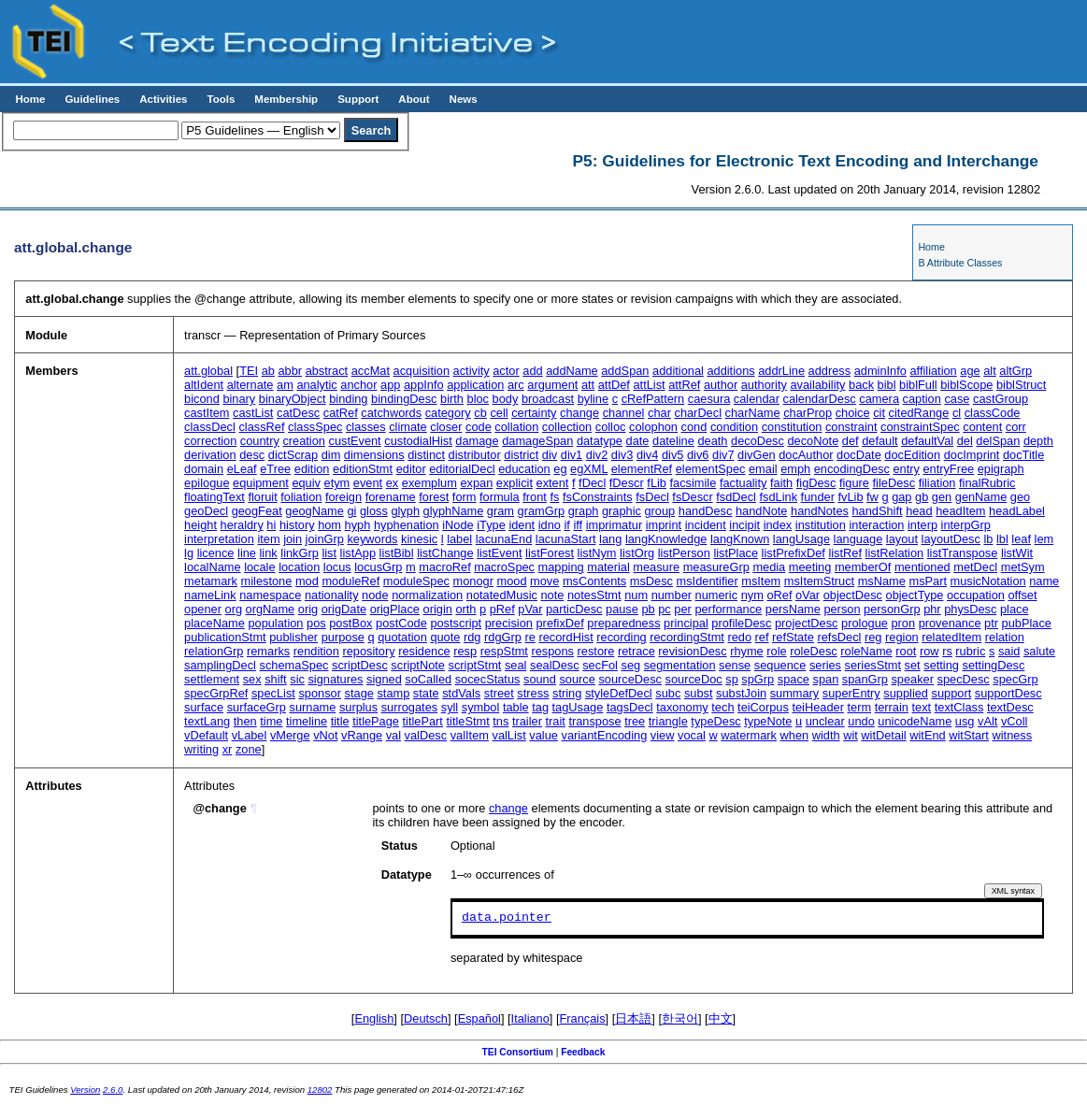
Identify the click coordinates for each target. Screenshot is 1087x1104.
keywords (372, 539)
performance (728, 609)
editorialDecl (461, 469)
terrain (891, 707)
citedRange (919, 413)
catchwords (391, 413)
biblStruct (1021, 385)
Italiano (530, 1018)
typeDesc (715, 721)
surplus (358, 707)
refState (793, 637)
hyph (358, 525)
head (919, 511)
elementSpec (711, 469)
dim (331, 455)
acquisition (421, 371)
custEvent (354, 441)
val (393, 735)
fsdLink (779, 497)
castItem (206, 413)
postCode (401, 623)
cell (499, 413)
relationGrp (213, 651)
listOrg (637, 553)
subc (667, 693)
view (663, 735)
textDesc (1010, 707)
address (829, 371)
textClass (959, 707)
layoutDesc (951, 539)
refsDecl (839, 637)
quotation (402, 637)
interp (922, 525)
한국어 (680, 1018)
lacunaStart (566, 539)
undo (861, 721)
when (794, 735)
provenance (950, 623)
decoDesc (757, 441)
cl (956, 413)
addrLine (781, 371)
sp (731, 679)
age (970, 371)
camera (879, 399)
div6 (697, 455)
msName (882, 581)
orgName (270, 609)
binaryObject (292, 399)
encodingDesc (852, 469)
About (413, 99)
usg (965, 721)
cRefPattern (653, 399)
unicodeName (914, 721)
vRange (361, 735)
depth (1038, 441)
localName (212, 567)
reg (873, 637)
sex (252, 679)
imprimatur (614, 525)
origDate (344, 609)
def (850, 441)
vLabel (249, 735)
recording (621, 637)
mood (511, 581)
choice (853, 413)
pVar (530, 609)
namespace (270, 595)
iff (577, 525)
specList (273, 693)
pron (903, 623)
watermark (749, 735)
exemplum (429, 483)
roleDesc (813, 651)
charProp (807, 413)
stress (533, 693)
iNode (457, 525)
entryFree (948, 469)
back (861, 385)
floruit (262, 497)
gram (500, 511)
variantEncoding (605, 735)
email (763, 469)
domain (203, 469)
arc (516, 385)
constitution (792, 427)
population (275, 623)
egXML (589, 469)
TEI (248, 371)
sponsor (319, 693)
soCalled (428, 679)
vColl (1014, 721)
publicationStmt (225, 637)
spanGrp (865, 679)
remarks (268, 651)
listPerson (684, 553)
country (259, 441)
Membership (286, 99)
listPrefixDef (793, 553)
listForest (549, 553)
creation (303, 441)
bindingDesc (403, 399)
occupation (976, 595)
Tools (221, 99)
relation (1004, 637)
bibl (887, 385)
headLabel (1017, 511)
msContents (594, 581)
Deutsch (426, 1018)
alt (989, 371)
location (299, 567)
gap (901, 497)
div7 (723, 455)
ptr (991, 623)
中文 (720, 1018)
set (913, 665)
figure (854, 483)
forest (434, 497)
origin (437, 609)
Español (479, 1018)
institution (820, 525)
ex (392, 483)
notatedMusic (501, 595)
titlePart (423, 721)
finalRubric (987, 483)
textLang (207, 721)
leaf (1021, 539)
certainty (533, 413)
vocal (692, 735)
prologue (864, 623)
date (638, 441)
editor (411, 469)
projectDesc (806, 623)
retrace (636, 651)
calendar (756, 399)
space (793, 679)
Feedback (583, 1052)
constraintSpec (920, 427)
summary (795, 693)
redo (739, 637)
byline (593, 399)
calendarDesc (819, 399)
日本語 (633, 1018)
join (292, 539)
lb (988, 539)
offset (1022, 595)
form (464, 497)
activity (471, 371)
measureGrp (716, 567)
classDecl (210, 427)
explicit (514, 483)
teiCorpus (763, 707)
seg (630, 665)
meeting (810, 567)
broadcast (548, 399)
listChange (445, 553)
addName (572, 371)
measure (656, 567)
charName (752, 413)
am (285, 385)
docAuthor (806, 455)
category (448, 413)
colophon (653, 427)
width (826, 735)
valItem (470, 735)
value (543, 735)
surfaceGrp (256, 707)
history (297, 525)
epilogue (206, 483)
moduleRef (350, 581)
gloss (374, 511)
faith (781, 483)
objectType (915, 595)
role (776, 651)
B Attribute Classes (960, 262)
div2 (597, 455)
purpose (343, 637)
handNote (762, 511)
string (566, 693)
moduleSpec (416, 581)
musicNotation (988, 581)
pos (316, 623)
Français (583, 1018)
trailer (527, 721)
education (524, 469)
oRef (779, 595)
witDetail (883, 735)
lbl (1002, 539)
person (841, 609)
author (720, 385)
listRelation (894, 553)
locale (259, 567)
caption (922, 399)
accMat (370, 371)
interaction (876, 525)
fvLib (850, 497)
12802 (320, 1089)
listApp (358, 553)
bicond (202, 399)
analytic (316, 385)
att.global (208, 371)
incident (705, 525)
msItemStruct (819, 581)
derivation (210, 455)
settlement (211, 679)
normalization (427, 595)
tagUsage (578, 707)
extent (552, 483)
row (929, 651)
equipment (261, 483)
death (712, 441)
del (965, 441)
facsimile (693, 483)
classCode (993, 413)
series (825, 665)
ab (268, 371)
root (905, 651)
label (459, 539)
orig (308, 609)
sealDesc (554, 665)
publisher (293, 637)
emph (795, 469)
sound (539, 679)
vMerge (290, 735)
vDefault (206, 735)
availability (817, 385)
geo (1020, 497)
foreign (343, 497)
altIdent (203, 385)
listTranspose (962, 553)
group (659, 511)
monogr (473, 581)
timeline (306, 721)
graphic (621, 511)
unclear (825, 721)
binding (348, 399)
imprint (663, 525)
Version (85, 1089)
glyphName (453, 511)
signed (384, 679)
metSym (1023, 567)
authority (764, 385)
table (516, 707)
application (475, 385)
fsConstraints (598, 497)
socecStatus (488, 679)
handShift (877, 511)
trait (555, 721)
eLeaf (242, 469)
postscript (455, 623)
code (478, 427)
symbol (481, 707)
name (1044, 581)
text (922, 707)
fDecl (592, 483)
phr (932, 609)
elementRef (641, 469)
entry (906, 469)
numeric (716, 595)
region (902, 637)
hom (329, 525)
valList (509, 735)
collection (567, 427)
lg (188, 553)
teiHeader (818, 707)
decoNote (812, 441)
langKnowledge (666, 539)
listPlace (735, 553)
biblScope (966, 385)
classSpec (315, 427)
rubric (970, 651)
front (534, 497)
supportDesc (1008, 693)
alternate (250, 385)
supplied (905, 693)
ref (762, 637)
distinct (426, 455)
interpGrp (966, 525)
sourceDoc (693, 679)
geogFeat (257, 511)
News (464, 99)
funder (818, 497)
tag (540, 707)
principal (686, 623)
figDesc (816, 483)
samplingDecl (220, 665)
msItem (760, 581)
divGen (756, 455)
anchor (358, 385)
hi (271, 525)
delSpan (998, 441)
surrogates (409, 707)
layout (902, 539)
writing (201, 749)
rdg (472, 637)
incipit (744, 525)
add (532, 371)
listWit (1017, 553)
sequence (780, 665)
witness (1013, 735)
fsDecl (652, 497)
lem (1044, 539)
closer (446, 427)
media (768, 567)
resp (465, 651)
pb (647, 609)
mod (307, 581)
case (956, 399)
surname (313, 707)
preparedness (623, 623)
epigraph (1001, 469)
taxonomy (682, 707)
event (367, 483)
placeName (214, 623)
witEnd (927, 735)
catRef (340, 413)
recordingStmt (687, 637)
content (982, 427)
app (390, 385)
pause (622, 609)
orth (465, 609)
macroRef (444, 567)
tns (500, 721)
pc (664, 609)
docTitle (1023, 455)
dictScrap (293, 455)
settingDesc (994, 665)
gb (921, 497)
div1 (571, 455)
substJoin (741, 693)
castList (253, 413)
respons (552, 651)
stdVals (461, 693)
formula (499, 497)
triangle (668, 721)
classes (366, 427)
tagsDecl (630, 707)
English (373, 1018)
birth (452, 399)
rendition (316, 651)
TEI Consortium (517, 1052)
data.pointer (506, 918)
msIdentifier (707, 581)
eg (559, 469)
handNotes (820, 511)
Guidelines (92, 99)
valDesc (426, 735)
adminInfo (880, 371)
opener (203, 609)
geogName (314, 511)
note (552, 595)
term (859, 707)
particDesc (574, 609)
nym (752, 595)
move (544, 581)
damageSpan (537, 441)
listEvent (499, 553)
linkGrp (299, 553)
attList (649, 385)
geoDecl (206, 511)
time (271, 721)
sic (297, 679)
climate (408, 427)
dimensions (374, 455)
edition (312, 469)
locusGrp (378, 567)
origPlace (395, 609)
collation (516, 427)
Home (30, 99)
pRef (502, 609)
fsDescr (692, 497)
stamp (393, 693)
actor (506, 371)
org (234, 609)
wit (850, 735)
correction (210, 441)
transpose (594, 721)
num (636, 595)
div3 (622, 455)
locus (337, 567)
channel (624, 413)
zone (249, 749)
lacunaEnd (504, 539)
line (246, 553)
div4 (647, 455)
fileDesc (894, 483)
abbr (290, 371)
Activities (163, 99)
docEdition (912, 455)
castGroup (1000, 399)
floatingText (214, 497)
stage (359, 693)
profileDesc (741, 623)
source (576, 679)
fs (554, 497)
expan (476, 483)
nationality (332, 595)
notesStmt (594, 595)
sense (735, 665)
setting (941, 665)
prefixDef (560, 623)
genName (981, 497)
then (245, 721)
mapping (561, 567)
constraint (851, 427)
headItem (960, 511)
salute (1039, 651)
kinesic (419, 539)
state (426, 693)
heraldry (242, 525)
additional (678, 371)
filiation (937, 483)
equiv (306, 483)
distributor (475, 455)
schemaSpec (294, 665)
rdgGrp (503, 637)
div (549, 455)
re (529, 637)
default (879, 441)
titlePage (375, 721)
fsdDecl (736, 497)
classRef (261, 427)
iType (491, 525)
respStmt (504, 651)
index (778, 525)
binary (238, 399)
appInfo (424, 385)
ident (521, 525)
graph (583, 511)
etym (337, 483)
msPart (927, 581)
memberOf (863, 567)
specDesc (963, 679)
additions (730, 371)
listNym (597, 553)
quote (445, 637)
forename (390, 497)
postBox (350, 623)
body (506, 399)
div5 (672, 455)
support (952, 693)
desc (252, 455)
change (579, 413)
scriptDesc (360, 665)
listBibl (396, 553)
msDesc (651, 581)
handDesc (706, 511)
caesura (709, 399)
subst (698, 693)
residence (424, 651)
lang (610, 539)
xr (227, 749)
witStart (969, 735)
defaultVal (927, 441)
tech (722, 707)
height (200, 525)
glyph (405, 511)
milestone (267, 581)
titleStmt (468, 721)
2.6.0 (112, 1089)
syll (449, 707)
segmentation (680, 665)
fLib (656, 483)
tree (634, 721)
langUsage (801, 539)
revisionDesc (692, 651)
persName (793, 609)
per (683, 609)
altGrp (1015, 371)
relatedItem (951, 637)
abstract (327, 371)
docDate (859, 455)
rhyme (747, 651)
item (268, 539)
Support (358, 99)
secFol (600, 665)
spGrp (757, 679)
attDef (614, 385)
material (608, 567)
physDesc (970, 609)
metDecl (975, 567)
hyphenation (406, 525)
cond (694, 427)
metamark (210, 581)
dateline (673, 441)
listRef (845, 553)
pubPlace (1026, 623)
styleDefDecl (618, 693)
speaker (912, 679)
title (340, 721)
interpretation (219, 539)
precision (509, 623)
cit (879, 413)
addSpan (625, 371)
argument (552, 385)
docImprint (972, 455)
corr (1016, 427)
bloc (478, 399)
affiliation (932, 371)
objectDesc (852, 595)
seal (515, 665)
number (671, 595)
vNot (325, 735)
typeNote (768, 721)
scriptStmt (475, 665)
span (826, 679)
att (587, 385)
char (659, 413)
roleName (866, 651)
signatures (335, 679)
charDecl (698, 413)
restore (596, 651)
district (521, 455)
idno (549, 525)
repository (368, 651)
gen (941, 497)
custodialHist (418, 441)
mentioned (922, 567)
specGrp (1015, 679)
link (269, 553)
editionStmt (363, 469)
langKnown (739, 539)
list (329, 553)
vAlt (987, 721)
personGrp (892, 609)
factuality (743, 483)
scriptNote (418, 665)
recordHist (565, 637)
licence (216, 553)
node (375, 595)
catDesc (298, 413)
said (1009, 651)
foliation (301, 497)
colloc (610, 427)
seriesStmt (873, 665)
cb (480, 413)
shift (275, 679)
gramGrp (541, 511)
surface (203, 707)
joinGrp (325, 539)
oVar (807, 595)
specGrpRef (216, 693)
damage (476, 441)
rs (947, 651)
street (499, 693)
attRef (684, 385)
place (1014, 609)
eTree (275, 469)
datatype (599, 441)
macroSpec (504, 567)
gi (351, 511)
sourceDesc (630, 679)
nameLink (210, 595)
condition (734, 427)
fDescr (626, 483)
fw (872, 497)
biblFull (918, 385)
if (566, 525)
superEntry (851, 693)
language (858, 539)
